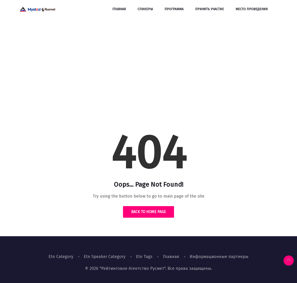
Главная (119, 9)
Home (132, 89)
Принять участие (209, 9)
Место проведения (252, 9)
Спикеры (145, 9)
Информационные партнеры (219, 256)
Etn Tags (144, 256)
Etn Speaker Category (105, 256)
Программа (174, 9)
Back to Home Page (148, 212)
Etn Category (60, 256)
